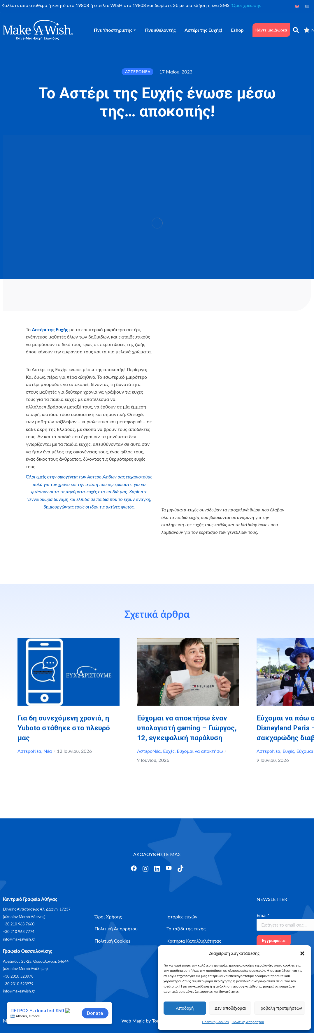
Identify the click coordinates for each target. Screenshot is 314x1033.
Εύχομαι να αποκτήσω (200, 751)
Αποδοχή (185, 1008)
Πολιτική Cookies (215, 1022)
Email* (263, 915)
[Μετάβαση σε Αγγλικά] (297, 6)
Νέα (47, 751)
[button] (302, 953)
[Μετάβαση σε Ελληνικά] (307, 6)
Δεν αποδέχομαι (230, 1008)
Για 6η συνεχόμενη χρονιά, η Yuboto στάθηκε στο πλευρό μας (63, 728)
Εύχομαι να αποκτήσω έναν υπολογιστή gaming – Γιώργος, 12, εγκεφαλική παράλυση (187, 728)
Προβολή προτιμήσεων (279, 1008)
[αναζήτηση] (296, 30)
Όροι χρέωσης (246, 5)
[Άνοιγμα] (134, 868)
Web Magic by (146, 1020)
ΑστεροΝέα (29, 751)
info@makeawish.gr (19, 939)
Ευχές (169, 751)
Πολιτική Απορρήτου (248, 1022)
